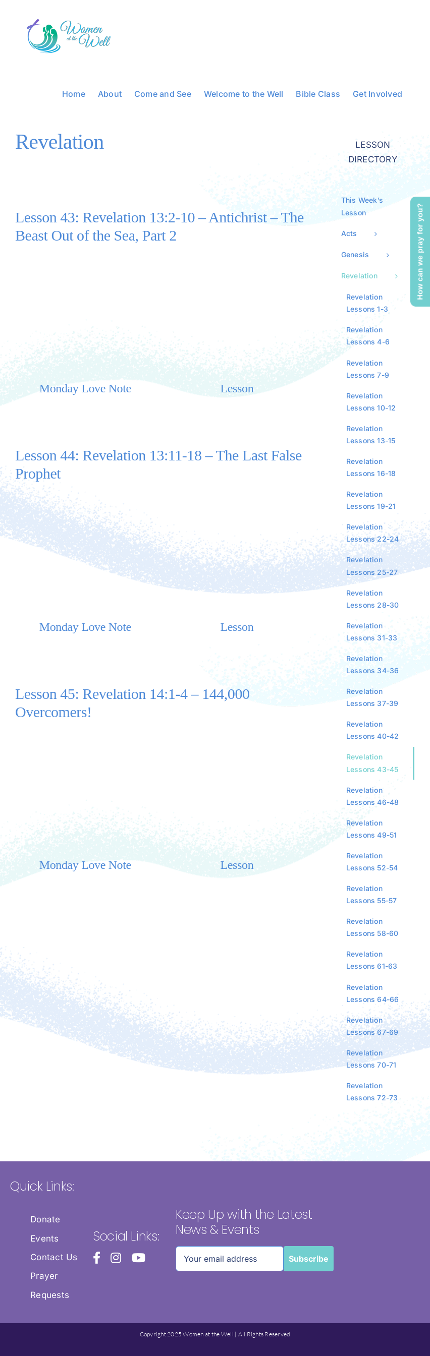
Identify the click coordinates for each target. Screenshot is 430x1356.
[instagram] (116, 1258)
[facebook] (96, 1258)
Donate (45, 1219)
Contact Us (54, 1257)
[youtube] (138, 1258)
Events (44, 1238)
